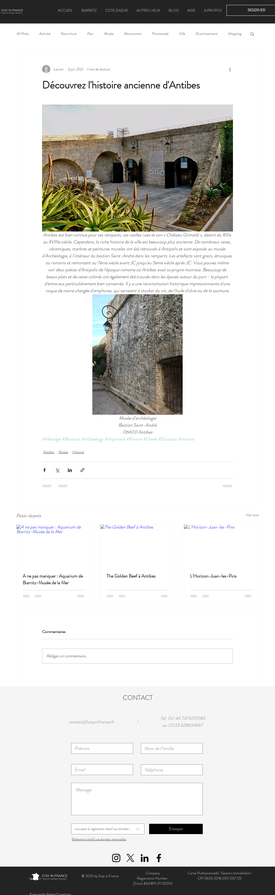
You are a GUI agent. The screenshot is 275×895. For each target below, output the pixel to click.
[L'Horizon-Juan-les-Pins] (221, 545)
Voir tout (252, 514)
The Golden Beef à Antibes (131, 576)
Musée (109, 33)
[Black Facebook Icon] (158, 858)
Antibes (48, 451)
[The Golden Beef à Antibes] (137, 545)
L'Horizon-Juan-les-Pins (213, 576)
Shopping (234, 33)
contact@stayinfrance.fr (91, 721)
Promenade (160, 33)
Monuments (132, 33)
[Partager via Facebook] (44, 470)
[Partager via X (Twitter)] (57, 470)
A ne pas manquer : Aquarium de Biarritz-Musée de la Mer (53, 579)
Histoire (78, 451)
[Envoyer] (176, 829)
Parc (90, 33)
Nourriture (69, 33)
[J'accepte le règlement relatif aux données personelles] (107, 829)
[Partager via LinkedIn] (69, 470)
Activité (44, 33)
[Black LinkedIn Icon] (144, 858)
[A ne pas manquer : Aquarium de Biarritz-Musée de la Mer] (54, 545)
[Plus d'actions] (230, 69)
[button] (148, 10)
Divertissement (206, 33)
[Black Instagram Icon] (116, 858)
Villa (182, 33)
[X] (130, 858)
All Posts (22, 33)
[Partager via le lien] (82, 470)
